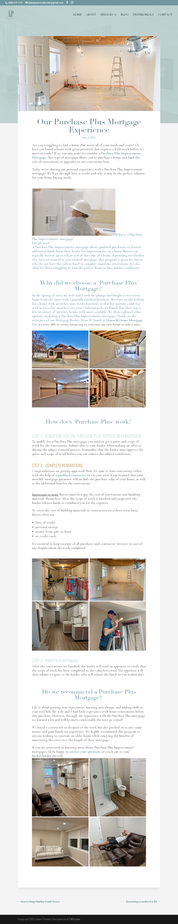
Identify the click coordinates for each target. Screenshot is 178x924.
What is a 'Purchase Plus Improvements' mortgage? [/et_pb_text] (89, 263)
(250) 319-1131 (15, 3)
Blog (124, 14)
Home (77, 14)
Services (106, 14)
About (91, 14)
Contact (165, 14)
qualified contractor (72, 475)
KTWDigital (73, 919)
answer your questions (85, 752)
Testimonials (143, 14)
